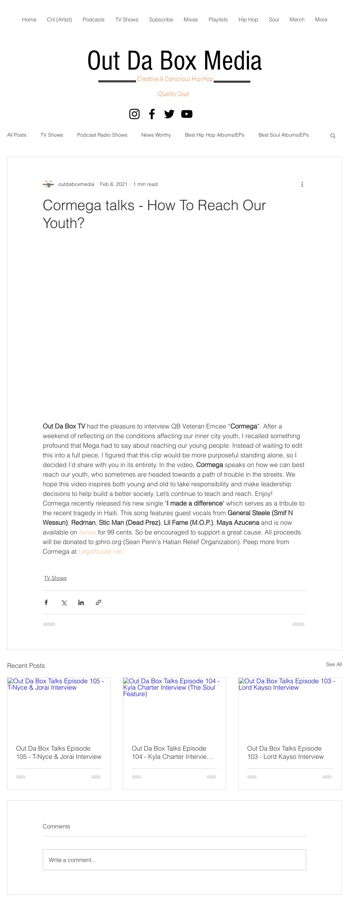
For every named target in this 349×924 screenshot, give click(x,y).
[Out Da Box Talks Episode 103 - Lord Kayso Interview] (290, 707)
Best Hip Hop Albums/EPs (214, 135)
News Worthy (156, 135)
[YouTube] (187, 114)
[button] (332, 135)
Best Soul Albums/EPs (284, 135)
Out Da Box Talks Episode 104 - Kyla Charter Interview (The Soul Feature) (171, 752)
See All (334, 664)
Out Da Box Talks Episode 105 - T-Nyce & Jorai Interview (58, 752)
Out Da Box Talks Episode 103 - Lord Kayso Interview (285, 752)
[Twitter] (169, 114)
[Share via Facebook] (46, 602)
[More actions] (302, 184)
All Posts (16, 135)
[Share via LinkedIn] (81, 602)
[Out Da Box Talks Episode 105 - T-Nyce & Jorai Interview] (58, 707)
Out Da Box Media (174, 61)
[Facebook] (152, 114)
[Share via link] (98, 602)
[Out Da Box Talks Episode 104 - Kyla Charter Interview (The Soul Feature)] (174, 707)
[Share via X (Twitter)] (63, 602)
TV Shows (52, 135)
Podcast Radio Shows (102, 135)
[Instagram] (134, 114)
